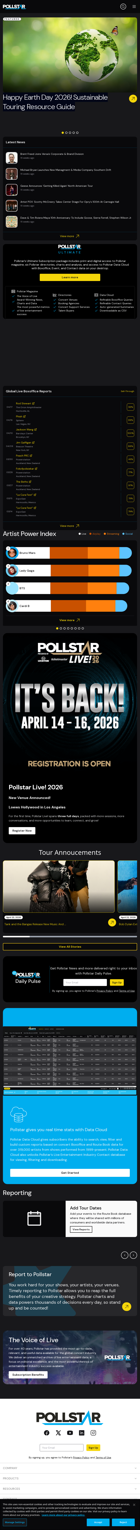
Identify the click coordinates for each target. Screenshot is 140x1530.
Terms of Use (127, 990)
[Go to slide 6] (75, 628)
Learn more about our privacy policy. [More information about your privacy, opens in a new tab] (63, 1515)
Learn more (70, 277)
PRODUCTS (70, 1478)
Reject (123, 1522)
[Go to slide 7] (79, 628)
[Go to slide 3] (70, 133)
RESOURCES (70, 1489)
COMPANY (70, 1468)
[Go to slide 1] (63, 133)
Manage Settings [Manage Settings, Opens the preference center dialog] (15, 1522)
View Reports (81, 1229)
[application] (70, 579)
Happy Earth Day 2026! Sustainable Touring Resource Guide (55, 101)
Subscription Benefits (28, 1375)
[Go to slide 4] (74, 133)
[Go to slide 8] (83, 628)
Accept (98, 1522)
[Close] (134, 1505)
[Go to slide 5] (77, 133)
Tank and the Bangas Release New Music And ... (35, 924)
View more (70, 236)
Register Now (22, 831)
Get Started (70, 1173)
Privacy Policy (105, 990)
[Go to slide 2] (66, 133)
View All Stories (70, 947)
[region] (70, 1514)
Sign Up (117, 982)
